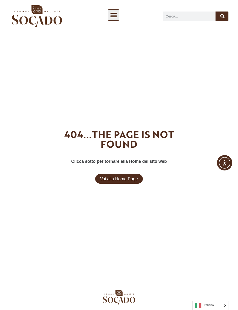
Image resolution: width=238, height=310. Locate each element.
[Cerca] (222, 16)
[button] (113, 15)
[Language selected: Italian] (210, 305)
